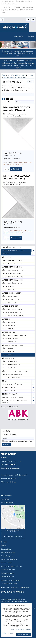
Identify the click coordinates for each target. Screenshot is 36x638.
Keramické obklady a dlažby (18, 250)
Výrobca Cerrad (8, 286)
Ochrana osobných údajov (9, 583)
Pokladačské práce (7, 556)
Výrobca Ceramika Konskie (12, 277)
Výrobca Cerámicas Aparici (12, 283)
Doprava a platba (6, 563)
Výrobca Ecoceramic (10, 303)
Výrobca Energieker (10, 306)
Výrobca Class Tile (9, 296)
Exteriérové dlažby (18, 394)
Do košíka (16, 169)
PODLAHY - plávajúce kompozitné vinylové (18, 401)
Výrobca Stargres (9, 361)
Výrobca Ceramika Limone (12, 280)
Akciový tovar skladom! (11, 247)
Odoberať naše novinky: (9, 434)
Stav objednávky (6, 549)
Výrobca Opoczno (9, 342)
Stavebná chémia (18, 387)
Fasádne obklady (18, 390)
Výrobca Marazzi (8, 322)
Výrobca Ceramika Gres (11, 273)
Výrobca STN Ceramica (11, 365)
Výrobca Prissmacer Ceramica (14, 335)
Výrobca (18, 253)
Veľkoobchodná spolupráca (9, 559)
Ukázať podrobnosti (7, 633)
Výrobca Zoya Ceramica (11, 378)
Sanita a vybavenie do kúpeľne (18, 397)
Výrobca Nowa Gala (10, 338)
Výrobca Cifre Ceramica (11, 293)
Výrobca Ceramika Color (12, 264)
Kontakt (3, 545)
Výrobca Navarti (8, 325)
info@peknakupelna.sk (12, 468)
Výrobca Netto (8, 329)
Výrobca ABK (7, 257)
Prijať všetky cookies (23, 634)
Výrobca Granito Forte (11, 312)
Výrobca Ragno (8, 351)
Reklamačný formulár (7, 573)
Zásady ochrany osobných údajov (21, 629)
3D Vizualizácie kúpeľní (8, 552)
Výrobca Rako (7, 355)
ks (6, 169)
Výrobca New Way (9, 332)
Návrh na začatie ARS (7, 577)
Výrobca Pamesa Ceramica (12, 345)
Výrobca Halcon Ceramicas (13, 316)
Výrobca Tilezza (8, 368)
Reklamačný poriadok (8, 570)
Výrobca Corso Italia (10, 299)
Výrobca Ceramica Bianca (12, 267)
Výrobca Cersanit (9, 290)
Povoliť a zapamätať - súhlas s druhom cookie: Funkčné (13, 530)
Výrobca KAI (7, 319)
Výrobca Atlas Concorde (12, 260)
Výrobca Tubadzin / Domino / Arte (15, 371)
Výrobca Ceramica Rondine (13, 270)
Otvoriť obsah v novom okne (13, 536)
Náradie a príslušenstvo (18, 384)
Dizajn (18, 381)
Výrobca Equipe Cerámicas (12, 309)
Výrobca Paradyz (9, 348)
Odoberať (6, 444)
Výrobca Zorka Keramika (12, 374)
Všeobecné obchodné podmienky (11, 566)
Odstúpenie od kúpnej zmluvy (10, 580)
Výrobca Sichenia (9, 358)
